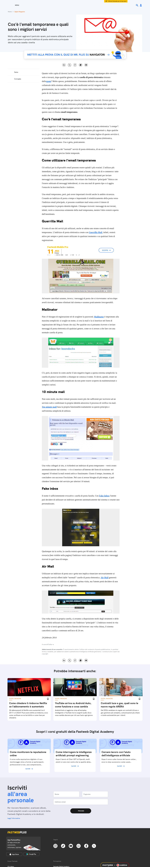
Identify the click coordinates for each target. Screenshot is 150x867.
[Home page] (75, 5)
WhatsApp (80, 65)
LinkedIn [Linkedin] (64, 65)
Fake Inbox (104, 496)
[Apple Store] (14, 854)
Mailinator (99, 317)
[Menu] (13, 5)
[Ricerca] (137, 5)
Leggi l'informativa (14, 818)
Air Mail (104, 577)
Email (86, 65)
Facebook (75, 65)
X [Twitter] (69, 65)
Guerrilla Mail (95, 232)
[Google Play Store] (31, 854)
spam (48, 81)
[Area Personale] (140, 5)
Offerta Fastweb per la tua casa (117, 1)
